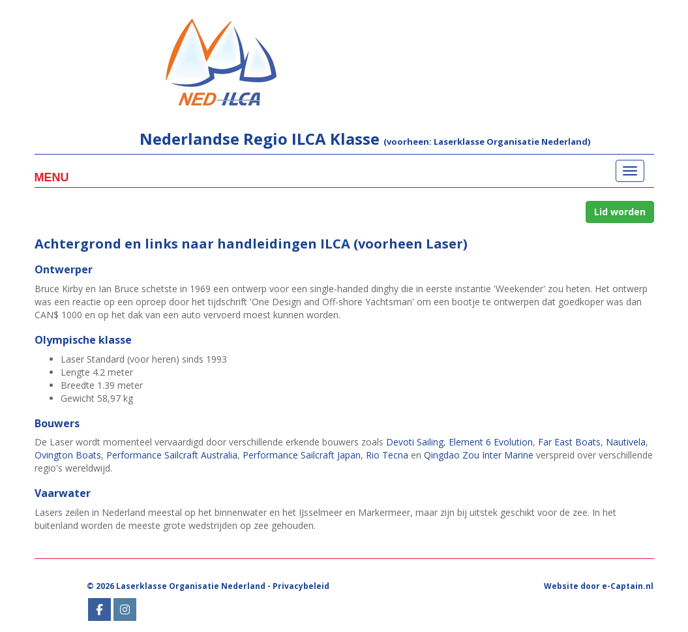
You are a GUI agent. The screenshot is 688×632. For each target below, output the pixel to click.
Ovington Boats (68, 455)
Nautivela (626, 442)
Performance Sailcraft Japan (302, 455)
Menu (52, 177)
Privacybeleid (301, 586)
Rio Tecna (387, 455)
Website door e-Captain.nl (598, 586)
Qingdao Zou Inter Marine (478, 455)
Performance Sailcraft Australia (171, 455)
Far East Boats (569, 442)
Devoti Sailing (414, 442)
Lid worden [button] (620, 211)
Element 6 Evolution (491, 442)
